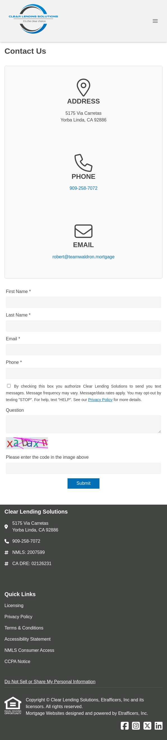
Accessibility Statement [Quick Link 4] (27, 639)
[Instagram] (136, 726)
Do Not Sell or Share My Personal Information (50, 681)
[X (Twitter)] (147, 726)
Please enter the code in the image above (47, 457)
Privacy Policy (100, 399)
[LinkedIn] (159, 726)
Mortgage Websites (46, 713)
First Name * (18, 291)
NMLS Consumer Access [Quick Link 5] (29, 650)
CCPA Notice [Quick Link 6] (17, 661)
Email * (13, 338)
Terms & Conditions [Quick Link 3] (23, 628)
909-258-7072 (83, 188)
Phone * (14, 362)
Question (15, 410)
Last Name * (18, 315)
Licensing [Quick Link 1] (14, 605)
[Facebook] (125, 726)
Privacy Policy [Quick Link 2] (18, 616)
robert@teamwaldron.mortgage (83, 256)
